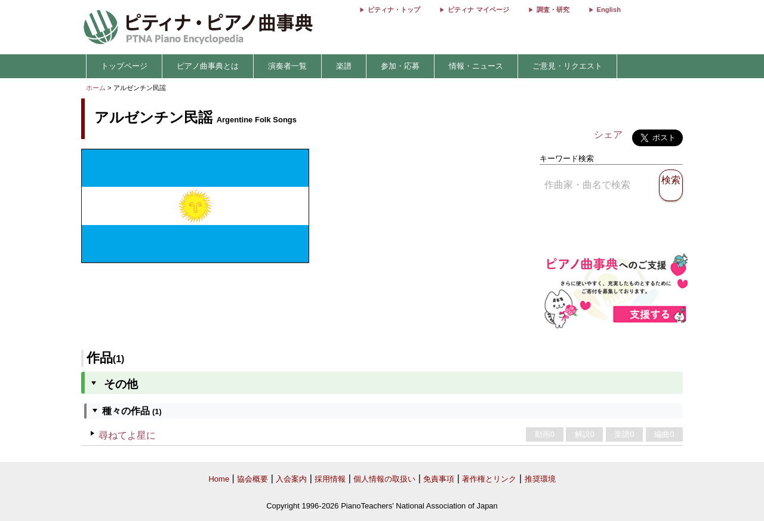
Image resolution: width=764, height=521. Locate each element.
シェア (608, 135)
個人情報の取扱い (384, 478)
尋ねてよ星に (127, 435)
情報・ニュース (476, 65)
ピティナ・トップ (394, 9)
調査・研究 (553, 9)
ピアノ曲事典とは (208, 65)
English (609, 9)
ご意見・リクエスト (567, 65)
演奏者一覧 (287, 65)
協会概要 (252, 478)
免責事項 (438, 478)
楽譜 (344, 65)
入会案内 (291, 478)
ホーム (96, 87)
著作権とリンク (489, 478)
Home (218, 478)
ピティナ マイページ (478, 9)
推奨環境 (540, 478)
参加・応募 (400, 65)
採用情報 (330, 478)
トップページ (124, 65)
